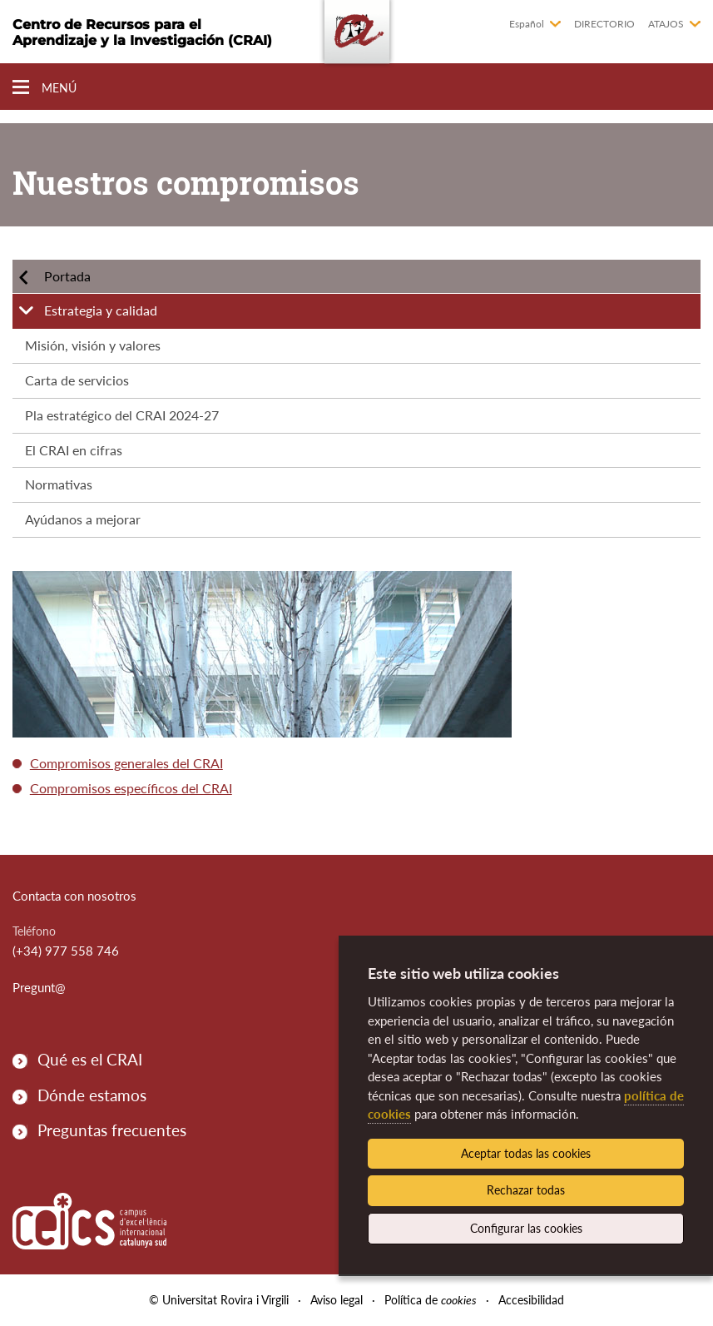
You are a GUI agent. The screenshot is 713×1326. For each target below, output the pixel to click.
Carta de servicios (77, 380)
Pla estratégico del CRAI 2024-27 (122, 415)
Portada (67, 276)
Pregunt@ (39, 987)
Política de (430, 1300)
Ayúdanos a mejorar (83, 519)
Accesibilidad (531, 1300)
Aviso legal (336, 1300)
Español (526, 23)
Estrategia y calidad (100, 310)
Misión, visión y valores (93, 345)
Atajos (666, 23)
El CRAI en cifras (73, 450)
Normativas (58, 484)
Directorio (604, 23)
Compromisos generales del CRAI (126, 763)
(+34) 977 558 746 (65, 950)
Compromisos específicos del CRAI (131, 788)
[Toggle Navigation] (44, 88)
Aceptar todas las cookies (526, 1153)
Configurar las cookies (526, 1228)
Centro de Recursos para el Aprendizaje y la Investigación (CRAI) (142, 32)
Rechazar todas (526, 1190)
